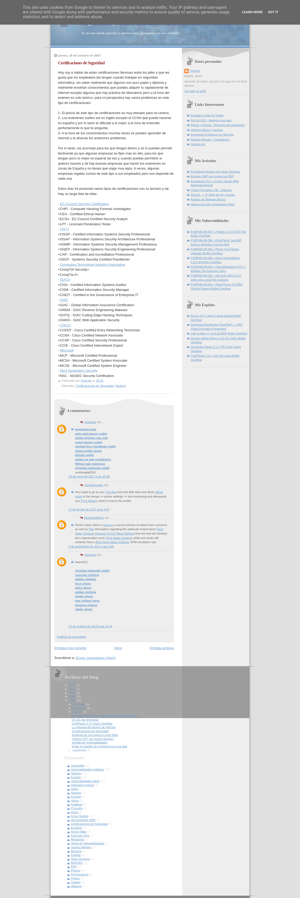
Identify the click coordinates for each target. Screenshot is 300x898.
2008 (72, 696)
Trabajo (76, 882)
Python (75, 878)
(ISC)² (64, 229)
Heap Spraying (80, 858)
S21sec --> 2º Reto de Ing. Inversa (213, 194)
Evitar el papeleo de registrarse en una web (99, 746)
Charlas (76, 855)
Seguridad (77, 765)
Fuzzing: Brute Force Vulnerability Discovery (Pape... (105, 715)
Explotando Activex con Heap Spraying (215, 171)
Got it (273, 12)
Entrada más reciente (70, 648)
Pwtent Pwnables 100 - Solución (211, 190)
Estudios (76, 827)
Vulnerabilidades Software (87, 769)
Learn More (252, 12)
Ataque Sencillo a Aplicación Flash (213, 204)
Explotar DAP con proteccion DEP (212, 176)
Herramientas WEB (83, 820)
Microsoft (67, 350)
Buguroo (76, 851)
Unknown (90, 422)
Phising (75, 870)
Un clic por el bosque (85, 719)
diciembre (79, 704)
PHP (74, 866)
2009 (72, 692)
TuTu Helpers (89, 500)
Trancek (195, 70)
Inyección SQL (80, 835)
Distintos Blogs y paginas (207, 129)
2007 (72, 700)
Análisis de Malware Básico (208, 199)
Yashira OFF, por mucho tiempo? (93, 738)
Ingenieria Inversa (82, 785)
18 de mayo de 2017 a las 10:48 (89, 476)
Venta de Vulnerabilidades (87, 843)
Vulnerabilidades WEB (85, 781)
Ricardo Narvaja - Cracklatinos (210, 139)
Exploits (76, 777)
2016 (72, 685)
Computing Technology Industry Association (92, 264)
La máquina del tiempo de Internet (94, 727)
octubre (77, 711)
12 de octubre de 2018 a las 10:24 (90, 626)
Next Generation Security (79, 371)
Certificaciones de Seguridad (95, 385)
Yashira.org (198, 144)
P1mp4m (76, 808)
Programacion (80, 874)
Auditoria (76, 804)
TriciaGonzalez (93, 485)
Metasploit (77, 839)
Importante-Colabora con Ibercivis (212, 134)
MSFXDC (77, 862)
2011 (72, 689)
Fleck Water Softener (119, 537)
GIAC (64, 300)
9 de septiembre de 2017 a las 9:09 (91, 546)
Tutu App (111, 492)
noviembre (79, 708)
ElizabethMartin (94, 517)
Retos (74, 812)
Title (91, 529)
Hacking (120, 385)
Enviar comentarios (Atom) (96, 658)
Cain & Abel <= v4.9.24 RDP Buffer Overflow (219, 333)
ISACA (65, 280)
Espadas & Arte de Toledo (207, 115)
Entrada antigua (162, 648)
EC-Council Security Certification (84, 204)
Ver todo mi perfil (195, 91)
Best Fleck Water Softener (112, 542)
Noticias (76, 792)
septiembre (80, 750)
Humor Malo (78, 831)
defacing (76, 886)
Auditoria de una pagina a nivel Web (95, 734)
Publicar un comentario (71, 636)
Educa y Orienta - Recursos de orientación (218, 125)
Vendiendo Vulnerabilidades (90, 742)
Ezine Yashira (79, 816)
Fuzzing (76, 796)
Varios (75, 800)
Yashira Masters (81, 847)
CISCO (65, 325)
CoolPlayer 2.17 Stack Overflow (92, 723)
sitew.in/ (108, 525)
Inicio (118, 648)
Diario (74, 788)
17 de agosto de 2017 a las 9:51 (89, 509)
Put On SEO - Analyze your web (211, 120)
